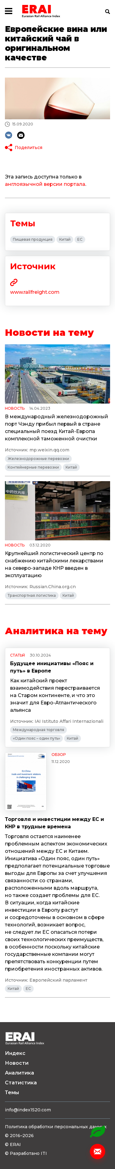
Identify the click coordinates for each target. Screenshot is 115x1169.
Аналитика (19, 1073)
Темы (12, 1092)
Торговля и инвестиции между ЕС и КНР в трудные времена (54, 823)
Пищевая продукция (32, 239)
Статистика (21, 1083)
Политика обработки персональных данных (56, 1126)
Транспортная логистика (32, 595)
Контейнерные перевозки (33, 467)
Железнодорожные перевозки (38, 458)
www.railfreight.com (34, 292)
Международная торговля (38, 729)
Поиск (107, 12)
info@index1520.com (28, 1110)
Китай (65, 239)
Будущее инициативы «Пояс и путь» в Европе (52, 667)
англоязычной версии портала (45, 184)
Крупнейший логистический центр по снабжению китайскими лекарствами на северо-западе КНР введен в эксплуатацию (54, 564)
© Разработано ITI (26, 1153)
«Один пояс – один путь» (36, 738)
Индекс (15, 1053)
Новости (17, 1063)
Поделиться (28, 147)
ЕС (79, 239)
